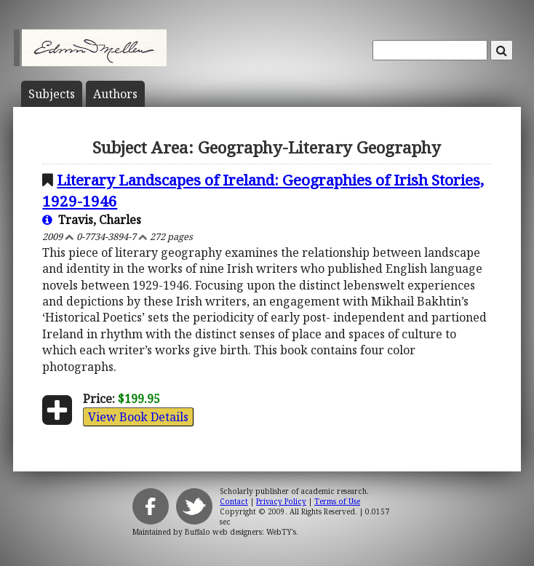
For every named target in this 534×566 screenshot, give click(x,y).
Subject (51, 94)
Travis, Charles (91, 220)
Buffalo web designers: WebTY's (240, 532)
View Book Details (138, 417)
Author (115, 94)
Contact (234, 501)
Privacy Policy (281, 501)
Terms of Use (337, 501)
